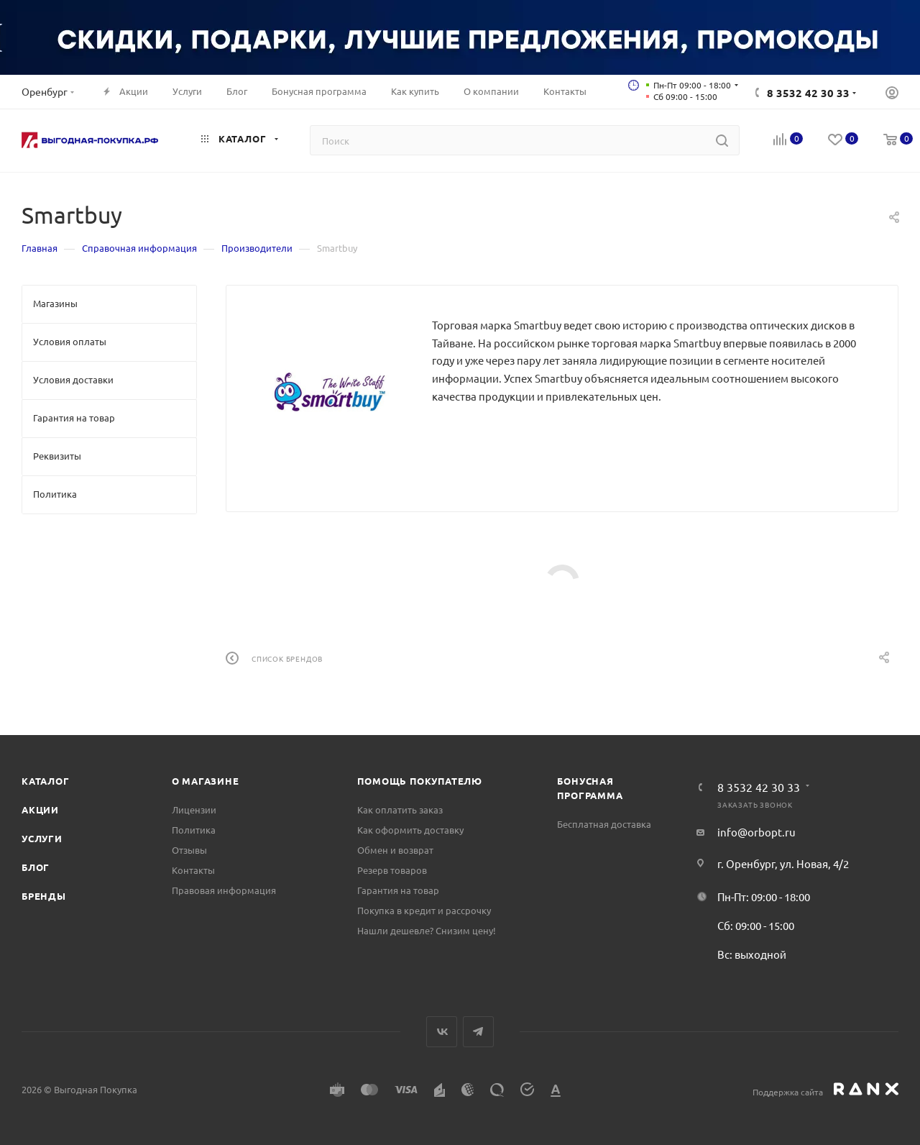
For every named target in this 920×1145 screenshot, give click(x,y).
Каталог (46, 781)
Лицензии (194, 809)
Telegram (478, 1031)
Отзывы (189, 850)
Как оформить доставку (410, 830)
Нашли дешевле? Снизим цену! (426, 930)
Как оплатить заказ (400, 809)
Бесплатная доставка (604, 824)
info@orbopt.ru (756, 832)
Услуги (42, 838)
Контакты (193, 870)
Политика (194, 830)
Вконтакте (441, 1031)
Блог (36, 867)
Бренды (44, 896)
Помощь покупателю (419, 781)
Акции (40, 809)
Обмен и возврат (395, 850)
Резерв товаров (392, 870)
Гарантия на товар (398, 890)
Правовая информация (224, 890)
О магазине (205, 781)
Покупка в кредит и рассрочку (424, 910)
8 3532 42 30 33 (808, 93)
